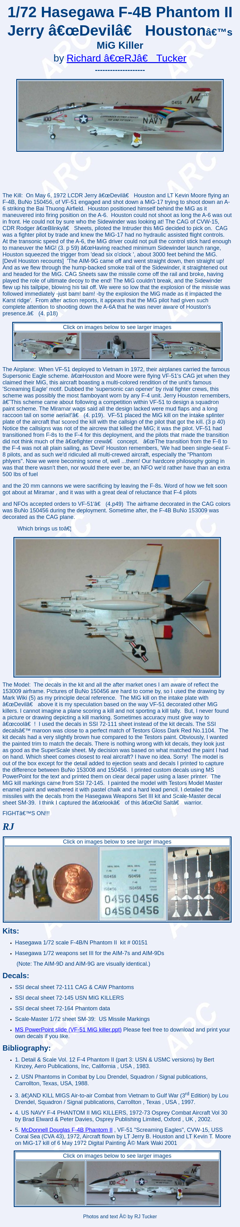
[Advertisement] (117, 172)
